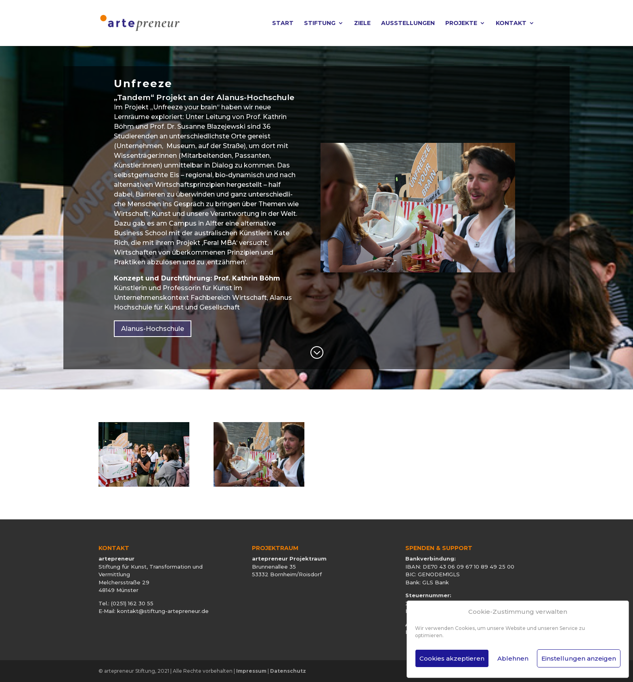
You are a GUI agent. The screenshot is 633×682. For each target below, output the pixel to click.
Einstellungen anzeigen (578, 658)
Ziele (362, 23)
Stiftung (319, 23)
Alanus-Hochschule (152, 329)
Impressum (251, 671)
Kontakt (511, 23)
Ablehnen (512, 658)
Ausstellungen (408, 23)
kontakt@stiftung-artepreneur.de (163, 611)
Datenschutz (288, 671)
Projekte (461, 23)
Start (282, 23)
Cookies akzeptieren (451, 658)
